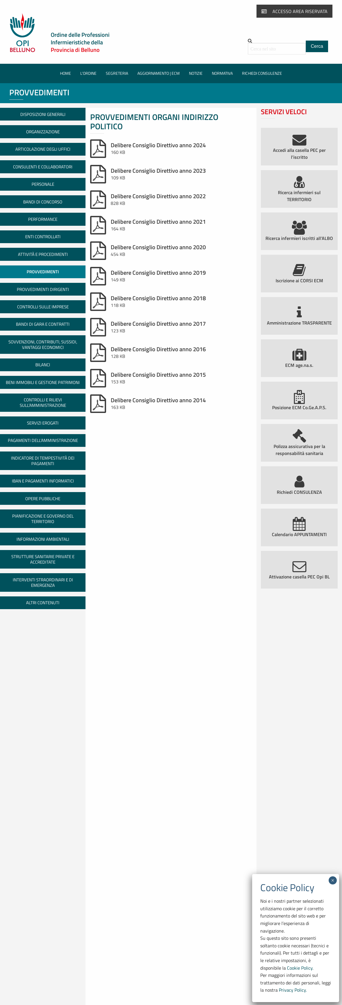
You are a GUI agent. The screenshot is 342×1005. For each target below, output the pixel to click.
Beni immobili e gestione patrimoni (43, 382)
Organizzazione (43, 131)
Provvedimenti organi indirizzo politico (154, 121)
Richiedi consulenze (262, 73)
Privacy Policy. (293, 989)
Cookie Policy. (300, 967)
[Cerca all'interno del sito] (277, 48)
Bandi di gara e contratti (43, 324)
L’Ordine (88, 73)
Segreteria (117, 73)
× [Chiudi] (332, 880)
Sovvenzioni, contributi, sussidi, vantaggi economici (42, 344)
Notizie (196, 73)
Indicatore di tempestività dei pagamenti (42, 461)
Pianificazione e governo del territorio (43, 519)
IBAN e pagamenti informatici (43, 481)
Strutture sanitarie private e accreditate (42, 559)
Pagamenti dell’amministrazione (43, 440)
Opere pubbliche (42, 498)
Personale (43, 184)
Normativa (222, 73)
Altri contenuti (42, 602)
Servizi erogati (43, 423)
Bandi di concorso (42, 202)
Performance (42, 219)
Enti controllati (43, 236)
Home (65, 73)
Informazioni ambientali (43, 539)
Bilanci (42, 364)
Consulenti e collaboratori (42, 166)
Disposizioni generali (43, 114)
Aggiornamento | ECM (158, 73)
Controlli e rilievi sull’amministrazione (43, 402)
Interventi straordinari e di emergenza (43, 582)
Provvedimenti (43, 271)
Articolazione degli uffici (42, 149)
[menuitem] (65, 73)
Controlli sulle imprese (43, 306)
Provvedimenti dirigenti (43, 289)
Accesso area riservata (294, 11)
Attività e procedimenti (43, 254)
